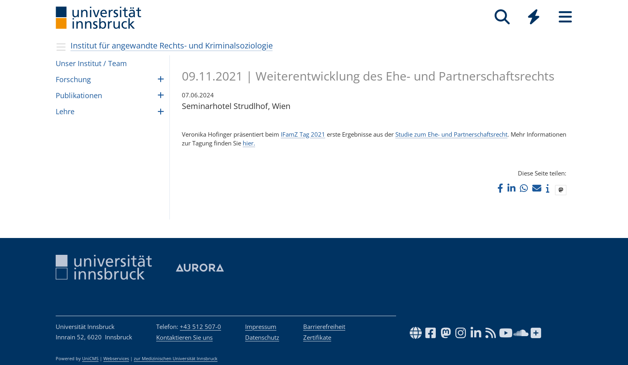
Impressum (260, 327)
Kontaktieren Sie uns (184, 337)
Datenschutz (262, 337)
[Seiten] (565, 17)
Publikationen (79, 95)
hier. (249, 143)
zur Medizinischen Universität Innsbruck (175, 358)
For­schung (73, 79)
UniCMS (90, 358)
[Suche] (502, 17)
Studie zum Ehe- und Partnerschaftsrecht (451, 134)
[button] (500, 188)
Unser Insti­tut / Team (91, 63)
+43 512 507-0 (200, 327)
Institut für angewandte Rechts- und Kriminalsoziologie (171, 45)
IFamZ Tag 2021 (303, 134)
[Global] (533, 17)
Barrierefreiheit (324, 327)
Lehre (65, 111)
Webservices (116, 358)
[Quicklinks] (534, 17)
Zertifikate (317, 337)
